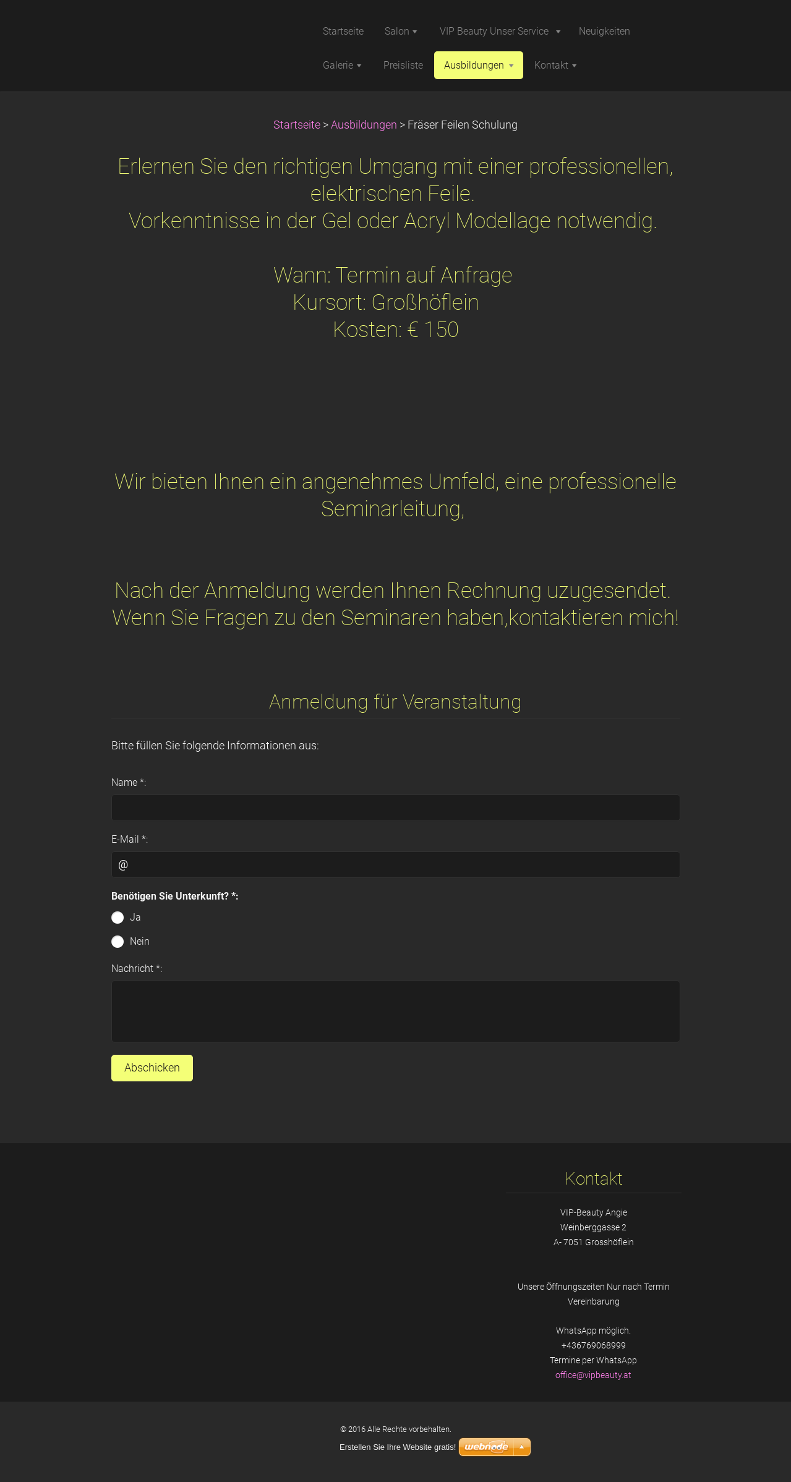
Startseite (296, 125)
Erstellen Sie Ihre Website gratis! (398, 1447)
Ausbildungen (364, 125)
